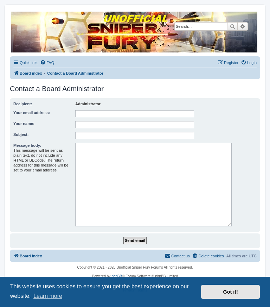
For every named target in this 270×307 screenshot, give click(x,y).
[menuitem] (47, 62)
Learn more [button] (47, 296)
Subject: (20, 134)
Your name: (23, 123)
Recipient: (22, 104)
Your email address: (31, 113)
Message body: (27, 145)
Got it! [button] (230, 292)
